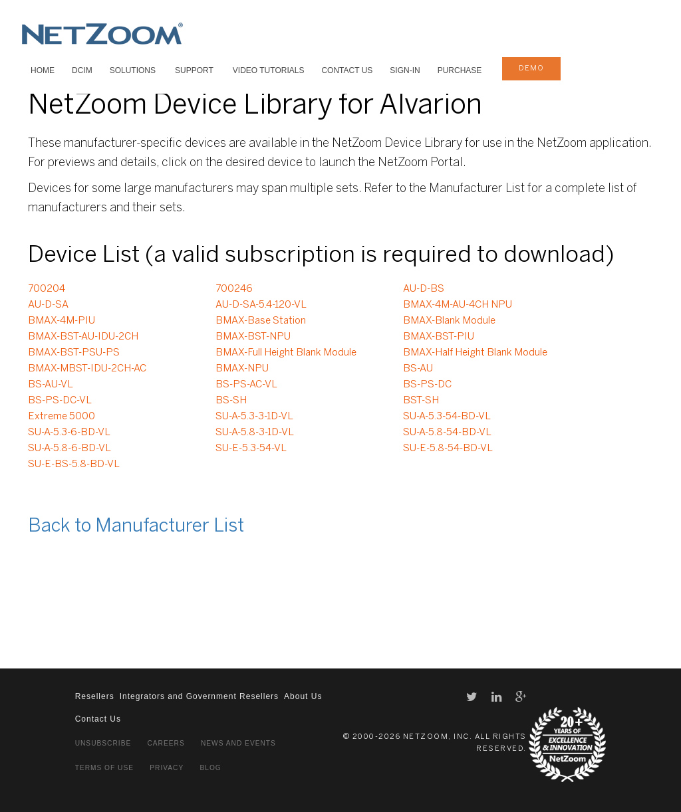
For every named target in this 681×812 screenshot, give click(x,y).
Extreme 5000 (61, 416)
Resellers (94, 696)
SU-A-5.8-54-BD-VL (447, 432)
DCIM (82, 70)
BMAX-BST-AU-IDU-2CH (83, 337)
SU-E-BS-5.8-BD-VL (74, 464)
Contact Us (346, 70)
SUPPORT (194, 70)
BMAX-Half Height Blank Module (475, 352)
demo (531, 68)
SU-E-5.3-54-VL (251, 448)
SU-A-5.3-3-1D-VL (254, 416)
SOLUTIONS (133, 70)
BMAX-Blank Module (449, 321)
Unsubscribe (103, 743)
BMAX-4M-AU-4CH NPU (457, 305)
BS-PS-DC (427, 384)
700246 (234, 289)
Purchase (460, 70)
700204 (46, 289)
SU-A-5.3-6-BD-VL (69, 432)
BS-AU (418, 368)
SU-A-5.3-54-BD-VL (447, 416)
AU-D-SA (48, 305)
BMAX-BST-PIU (438, 337)
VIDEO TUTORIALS (269, 70)
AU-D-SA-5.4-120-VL (261, 305)
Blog (210, 767)
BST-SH (421, 400)
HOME (43, 70)
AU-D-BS (423, 289)
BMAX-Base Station (260, 321)
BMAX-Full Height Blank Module (285, 352)
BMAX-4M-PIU (61, 321)
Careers (165, 743)
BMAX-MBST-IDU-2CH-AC (87, 368)
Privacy (167, 767)
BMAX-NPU (242, 368)
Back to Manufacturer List (136, 527)
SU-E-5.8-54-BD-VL (448, 448)
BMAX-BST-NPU (253, 337)
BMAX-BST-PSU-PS (74, 352)
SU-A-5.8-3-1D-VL (254, 432)
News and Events (238, 743)
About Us (303, 696)
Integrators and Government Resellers (199, 696)
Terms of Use (104, 767)
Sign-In (405, 70)
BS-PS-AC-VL (246, 384)
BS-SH (231, 400)
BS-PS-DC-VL (60, 400)
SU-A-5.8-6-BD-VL (69, 448)
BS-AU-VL (50, 384)
